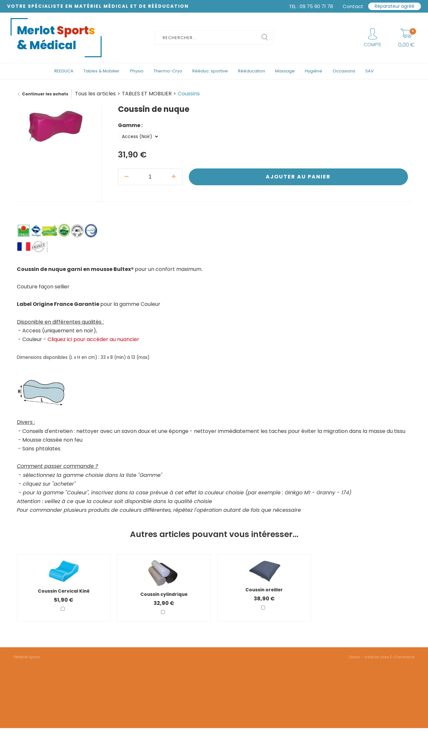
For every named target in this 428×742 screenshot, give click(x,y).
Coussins (189, 93)
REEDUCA (63, 71)
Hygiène (313, 71)
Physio (137, 71)
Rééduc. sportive (210, 71)
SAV (369, 71)
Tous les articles (95, 93)
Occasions (344, 71)
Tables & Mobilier (101, 71)
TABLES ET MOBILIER (147, 93)
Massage (285, 71)
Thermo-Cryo (168, 71)
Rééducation (251, 71)
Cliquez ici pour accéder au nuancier (93, 339)
